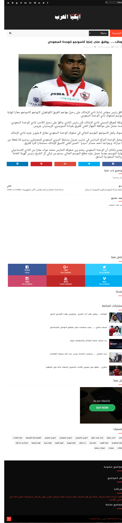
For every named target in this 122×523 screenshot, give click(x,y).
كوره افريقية (31, 443)
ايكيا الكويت (100, 443)
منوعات (107, 448)
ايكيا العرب (71, 14)
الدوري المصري (46, 438)
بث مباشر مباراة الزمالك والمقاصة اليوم (84, 341)
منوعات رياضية (95, 448)
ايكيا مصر (88, 443)
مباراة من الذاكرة (18, 443)
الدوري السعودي (61, 438)
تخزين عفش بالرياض (39, 497)
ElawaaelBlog (91, 519)
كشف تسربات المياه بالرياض (106, 497)
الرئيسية (112, 33)
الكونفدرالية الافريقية (29, 438)
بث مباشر (78, 443)
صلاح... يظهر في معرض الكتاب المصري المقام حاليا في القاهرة (72, 367)
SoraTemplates (109, 519)
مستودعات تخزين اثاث (19, 497)
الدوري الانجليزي (77, 438)
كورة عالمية (55, 443)
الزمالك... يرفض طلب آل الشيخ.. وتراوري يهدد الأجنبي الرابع (74, 314)
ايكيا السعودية (113, 443)
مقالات (115, 448)
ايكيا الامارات (13, 438)
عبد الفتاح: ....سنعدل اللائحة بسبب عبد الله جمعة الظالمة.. (74, 354)
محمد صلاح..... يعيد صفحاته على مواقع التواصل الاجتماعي (74, 328)
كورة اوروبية (67, 443)
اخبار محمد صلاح (93, 438)
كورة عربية (43, 443)
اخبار (116, 438)
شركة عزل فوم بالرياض (83, 497)
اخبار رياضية (84, 47)
